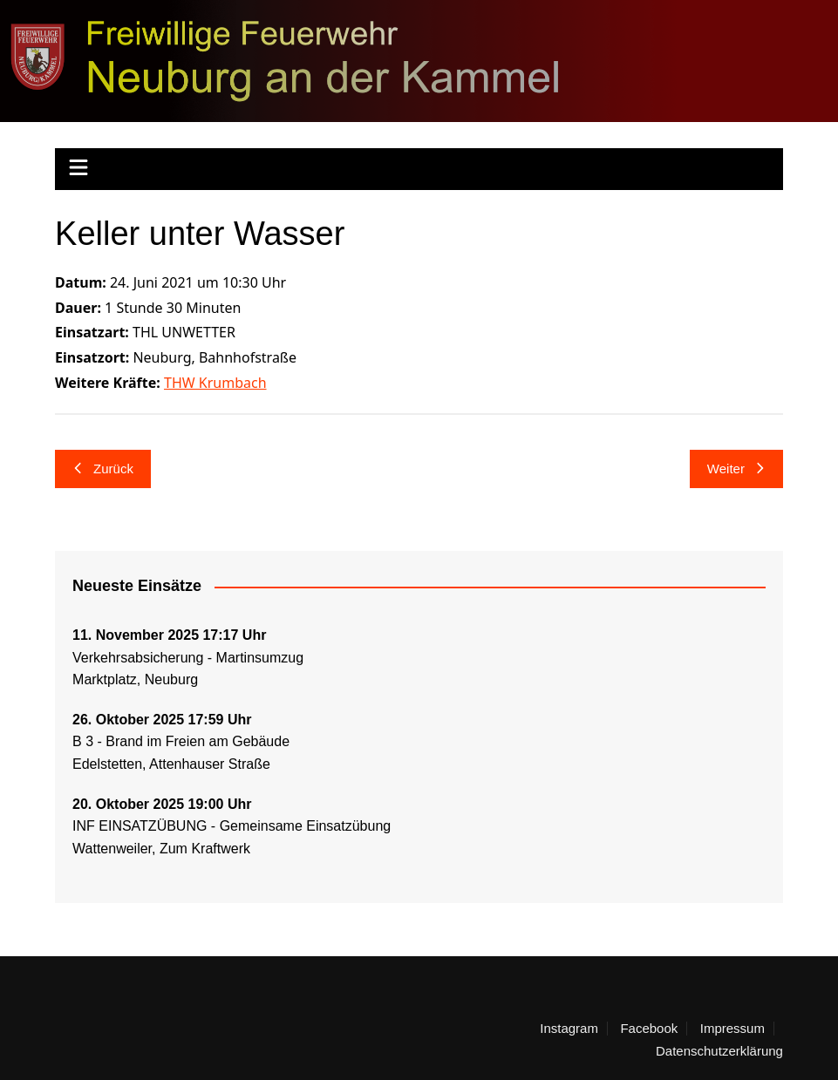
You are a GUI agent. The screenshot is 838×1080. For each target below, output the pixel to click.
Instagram (569, 1029)
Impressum (732, 1029)
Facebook (649, 1029)
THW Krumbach (215, 382)
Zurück (102, 468)
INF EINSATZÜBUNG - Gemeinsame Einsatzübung (231, 825)
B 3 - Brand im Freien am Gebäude (181, 741)
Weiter (736, 468)
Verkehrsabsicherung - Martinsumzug (187, 657)
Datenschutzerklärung (719, 1051)
